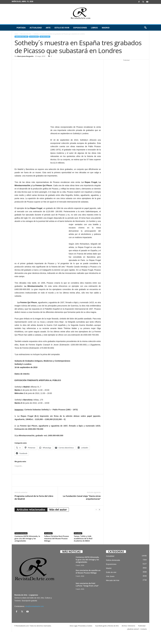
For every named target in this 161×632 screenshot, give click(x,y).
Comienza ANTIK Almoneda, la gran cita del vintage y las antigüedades (27, 538)
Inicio (16, 34)
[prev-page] (96, 509)
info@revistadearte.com (34, 606)
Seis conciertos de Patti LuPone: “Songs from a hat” (87, 584)
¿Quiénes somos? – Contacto (137, 629)
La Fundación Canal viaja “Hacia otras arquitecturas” (82, 497)
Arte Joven (110, 576)
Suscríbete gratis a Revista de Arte (107, 626)
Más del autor (58, 509)
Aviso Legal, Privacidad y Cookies (81, 626)
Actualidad (36, 27)
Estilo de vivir (62, 27)
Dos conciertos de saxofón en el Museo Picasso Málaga (88, 571)
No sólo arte (44, 37)
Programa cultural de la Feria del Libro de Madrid (34, 497)
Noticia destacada (21, 533)
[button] (145, 28)
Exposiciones (80, 27)
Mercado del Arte (25, 34)
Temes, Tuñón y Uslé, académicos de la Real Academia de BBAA (83, 538)
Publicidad (141, 626)
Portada (21, 27)
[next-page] (99, 509)
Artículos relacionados (31, 509)
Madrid (105, 27)
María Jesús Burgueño (25, 56)
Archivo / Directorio (128, 626)
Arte (48, 27)
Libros (94, 27)
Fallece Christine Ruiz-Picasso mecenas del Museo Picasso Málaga (56, 538)
